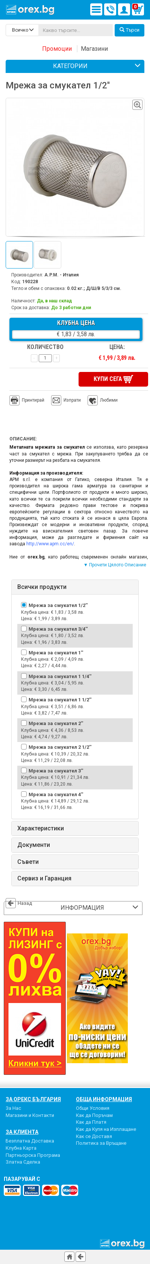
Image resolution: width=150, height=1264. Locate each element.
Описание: (23, 439)
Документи (33, 845)
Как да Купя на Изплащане (106, 1129)
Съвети (28, 862)
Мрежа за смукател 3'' (56, 771)
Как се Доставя (94, 1136)
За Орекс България (33, 1099)
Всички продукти (42, 587)
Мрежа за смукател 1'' (56, 653)
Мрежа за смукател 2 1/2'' (60, 747)
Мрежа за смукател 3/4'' (58, 629)
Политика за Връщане (101, 1143)
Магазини (94, 48)
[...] (75, 30)
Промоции (57, 48)
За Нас (13, 1108)
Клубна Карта (21, 1148)
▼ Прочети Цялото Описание (114, 565)
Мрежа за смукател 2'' (56, 723)
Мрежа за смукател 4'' (56, 794)
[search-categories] (22, 30)
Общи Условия (92, 1108)
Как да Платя (91, 1122)
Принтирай (26, 400)
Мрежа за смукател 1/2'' (58, 605)
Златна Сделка (23, 1162)
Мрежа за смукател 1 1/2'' (60, 700)
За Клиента (22, 1132)
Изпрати (72, 400)
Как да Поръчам (94, 1115)
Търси (129, 30)
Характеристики (40, 828)
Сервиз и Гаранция (44, 878)
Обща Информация (104, 1099)
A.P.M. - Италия (61, 275)
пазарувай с (22, 1179)
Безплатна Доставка (30, 1141)
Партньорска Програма (33, 1155)
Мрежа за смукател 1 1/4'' (60, 676)
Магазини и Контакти (30, 1115)
